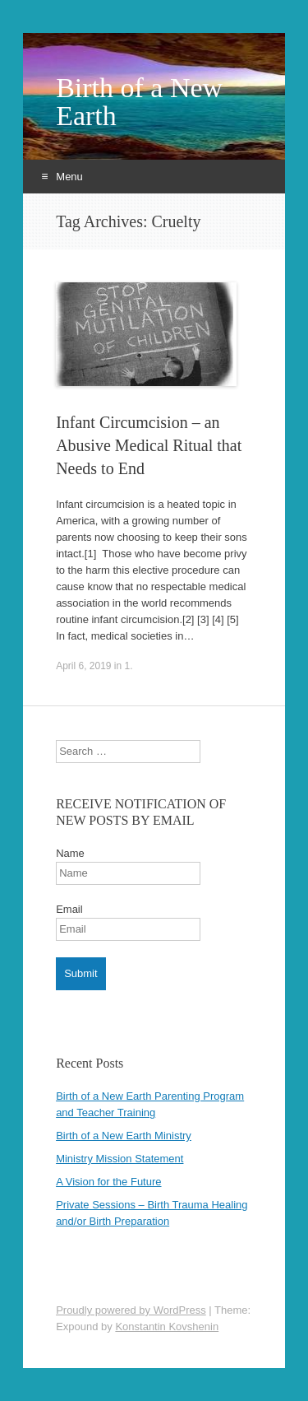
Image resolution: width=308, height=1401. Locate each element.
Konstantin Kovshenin (166, 1326)
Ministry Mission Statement (119, 1158)
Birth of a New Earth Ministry (123, 1135)
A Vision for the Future (108, 1181)
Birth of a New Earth (139, 102)
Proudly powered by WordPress (131, 1310)
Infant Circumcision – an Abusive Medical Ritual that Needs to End (148, 445)
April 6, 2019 (83, 666)
